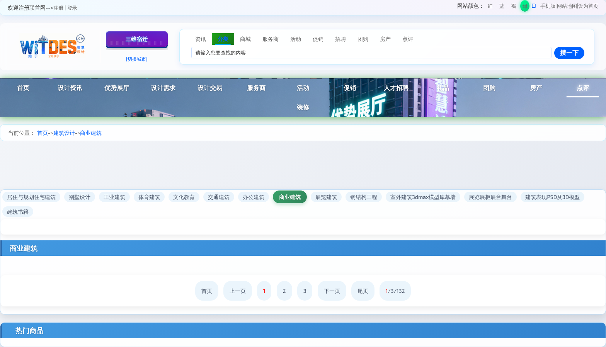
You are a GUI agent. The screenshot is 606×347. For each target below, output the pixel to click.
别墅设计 (79, 197)
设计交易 (209, 87)
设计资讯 (70, 87)
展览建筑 (326, 197)
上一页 (238, 290)
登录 (72, 8)
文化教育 (184, 197)
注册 (58, 8)
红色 (490, 7)
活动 (303, 87)
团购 (489, 87)
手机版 (547, 6)
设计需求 (163, 87)
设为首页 (588, 6)
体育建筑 (149, 197)
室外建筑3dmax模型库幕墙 (423, 197)
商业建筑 (91, 132)
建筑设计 (64, 132)
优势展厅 (116, 87)
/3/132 (395, 290)
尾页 (362, 290)
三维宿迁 (137, 39)
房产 (536, 87)
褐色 (513, 7)
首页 (23, 87)
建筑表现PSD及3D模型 (552, 197)
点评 (583, 87)
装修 (303, 107)
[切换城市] (137, 58)
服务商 (256, 87)
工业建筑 (114, 197)
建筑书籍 (18, 211)
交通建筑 (219, 197)
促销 (350, 87)
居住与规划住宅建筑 (31, 197)
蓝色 (501, 7)
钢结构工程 (363, 197)
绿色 (525, 7)
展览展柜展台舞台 (490, 197)
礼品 (443, 87)
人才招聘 (396, 87)
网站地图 (567, 6)
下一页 (332, 290)
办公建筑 (253, 197)
